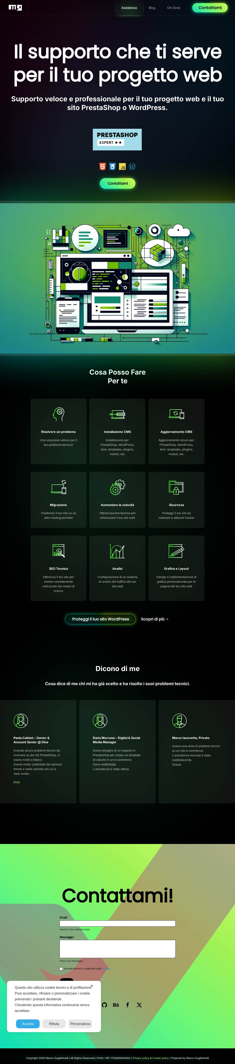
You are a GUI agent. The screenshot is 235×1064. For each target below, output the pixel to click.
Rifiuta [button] (54, 1024)
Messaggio (67, 937)
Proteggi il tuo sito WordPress (100, 619)
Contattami (209, 7)
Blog (152, 8)
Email (64, 917)
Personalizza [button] (80, 1024)
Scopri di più (152, 619)
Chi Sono (173, 8)
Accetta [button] (28, 1024)
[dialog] (54, 1006)
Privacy (106, 968)
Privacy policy (140, 1058)
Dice (17, 782)
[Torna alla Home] (15, 7)
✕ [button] (91, 986)
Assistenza (129, 8)
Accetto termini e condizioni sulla (85, 968)
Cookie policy (160, 1058)
